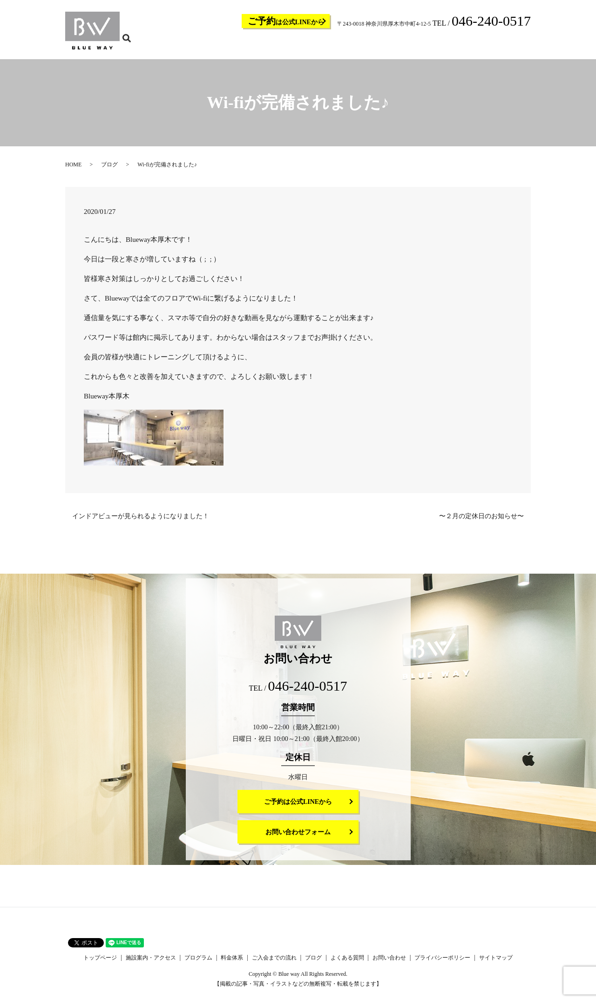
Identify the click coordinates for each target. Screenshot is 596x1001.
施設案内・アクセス (276, 44)
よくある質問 (458, 44)
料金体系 (352, 44)
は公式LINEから (286, 21)
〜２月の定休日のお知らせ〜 (481, 522)
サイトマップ (496, 963)
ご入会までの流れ (391, 44)
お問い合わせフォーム (298, 838)
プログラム (321, 44)
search (529, 44)
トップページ (229, 44)
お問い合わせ (497, 44)
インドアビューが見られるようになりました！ (140, 522)
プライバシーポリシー (442, 963)
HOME (73, 170)
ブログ (427, 44)
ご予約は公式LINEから (298, 807)
